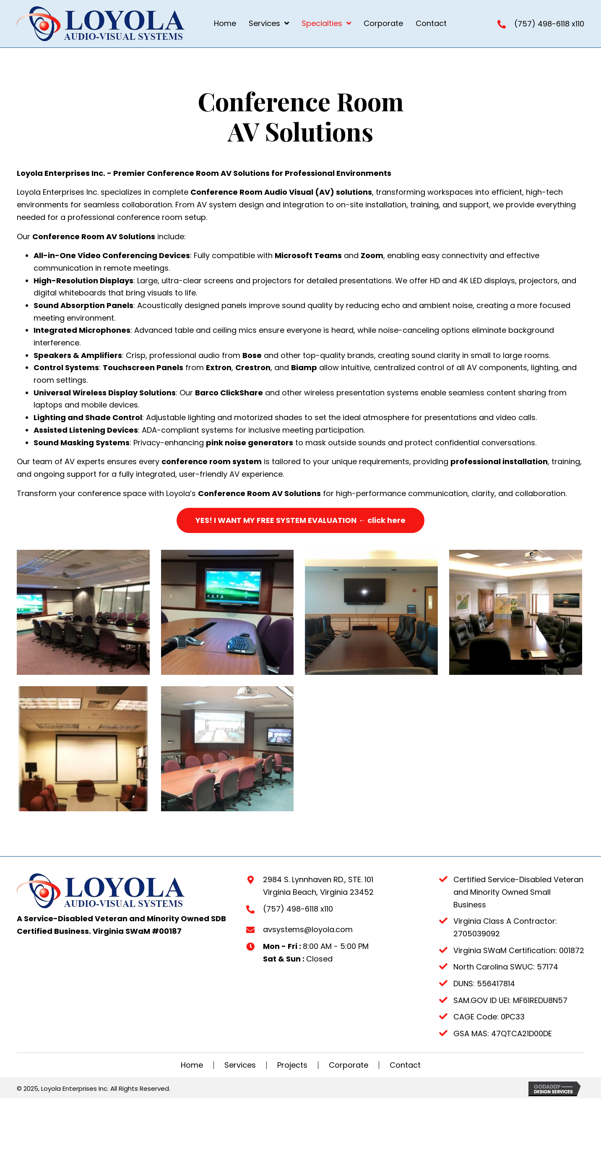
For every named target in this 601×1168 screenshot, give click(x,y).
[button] (300, 520)
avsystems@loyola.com (308, 973)
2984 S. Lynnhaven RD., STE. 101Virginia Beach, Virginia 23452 (318, 929)
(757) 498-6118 (542, 23)
